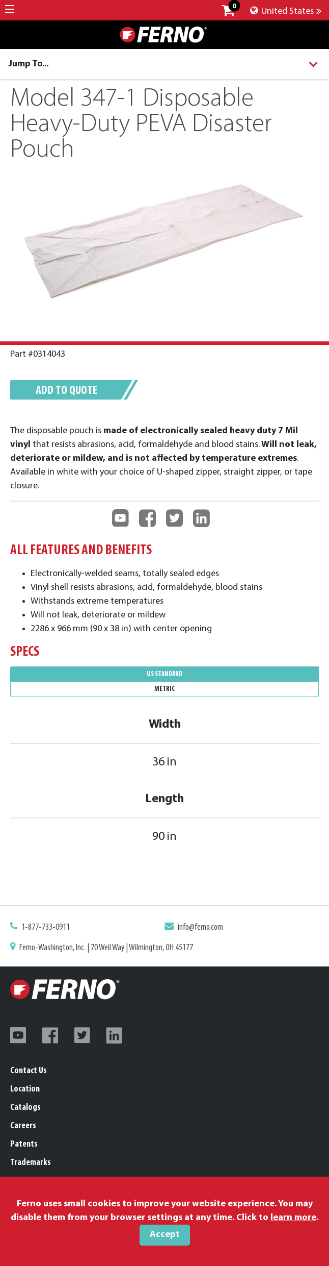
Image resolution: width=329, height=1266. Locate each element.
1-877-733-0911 (49, 928)
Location (25, 1089)
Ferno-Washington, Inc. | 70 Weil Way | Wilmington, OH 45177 (108, 947)
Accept (165, 1234)
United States (285, 11)
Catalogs (25, 1107)
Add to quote (70, 392)
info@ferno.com (199, 928)
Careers (23, 1126)
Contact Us (28, 1071)
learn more (293, 1218)
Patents (24, 1144)
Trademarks (30, 1163)
